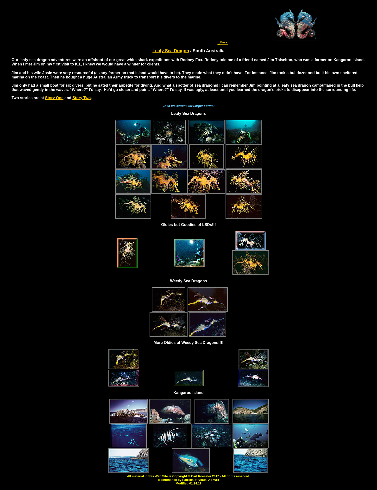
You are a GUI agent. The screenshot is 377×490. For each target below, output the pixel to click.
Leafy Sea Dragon (170, 50)
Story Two (81, 98)
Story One (54, 98)
